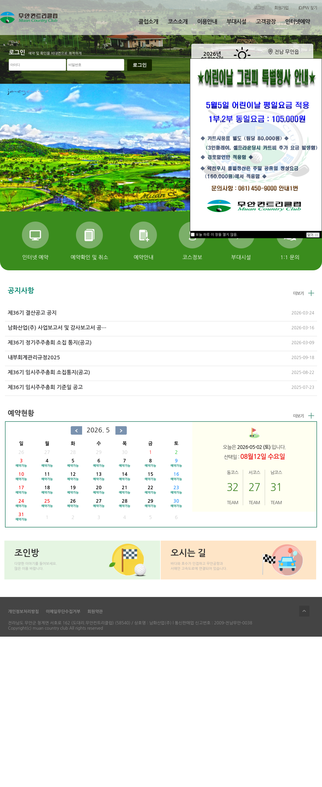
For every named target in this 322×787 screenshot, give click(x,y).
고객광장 (266, 22)
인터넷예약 (297, 22)
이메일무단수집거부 (63, 612)
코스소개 (177, 22)
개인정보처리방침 (23, 612)
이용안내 (207, 22)
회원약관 (95, 612)
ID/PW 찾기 (307, 8)
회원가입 (281, 8)
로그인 (259, 8)
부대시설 (236, 22)
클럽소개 (148, 22)
